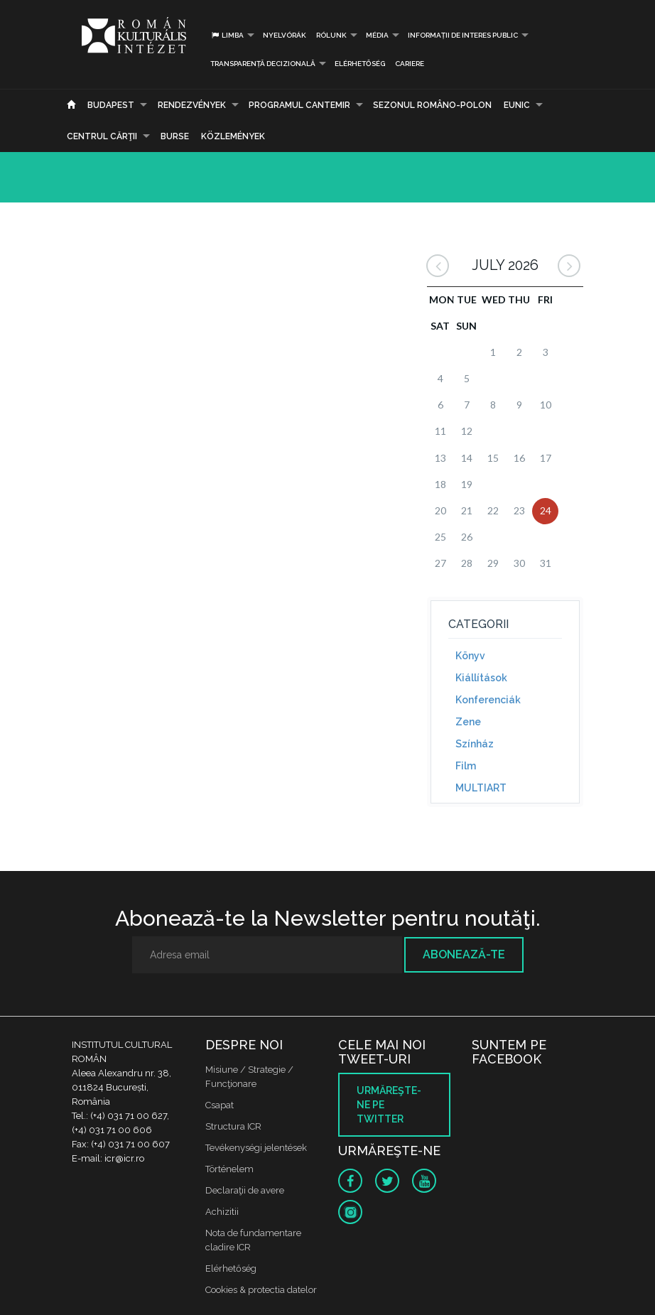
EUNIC (517, 105)
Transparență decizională (262, 63)
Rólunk (331, 35)
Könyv (470, 655)
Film (465, 766)
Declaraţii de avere (244, 1190)
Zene (468, 721)
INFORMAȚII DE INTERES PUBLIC (463, 35)
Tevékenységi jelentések (256, 1147)
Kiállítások (481, 677)
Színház (474, 744)
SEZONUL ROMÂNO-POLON (432, 105)
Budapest (110, 105)
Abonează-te (464, 954)
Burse (175, 136)
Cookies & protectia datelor (261, 1289)
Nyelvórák (284, 35)
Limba (227, 35)
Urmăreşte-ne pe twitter (389, 1105)
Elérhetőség (360, 63)
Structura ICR (233, 1126)
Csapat (219, 1105)
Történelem (229, 1169)
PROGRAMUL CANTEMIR (299, 105)
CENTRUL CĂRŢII (102, 136)
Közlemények (233, 136)
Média (377, 35)
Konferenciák (488, 699)
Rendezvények (192, 105)
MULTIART (481, 788)
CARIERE (409, 63)
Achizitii (222, 1211)
